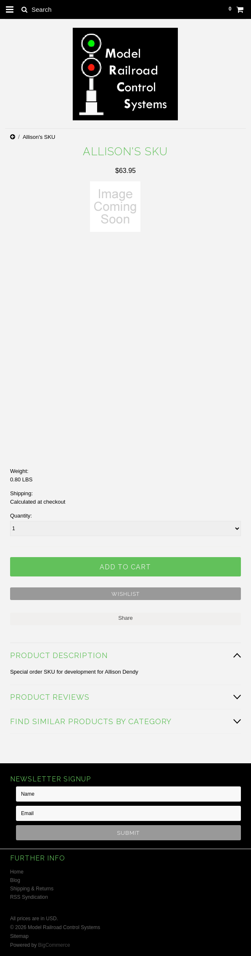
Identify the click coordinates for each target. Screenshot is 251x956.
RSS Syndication (29, 897)
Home (17, 872)
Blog (15, 880)
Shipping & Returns (31, 889)
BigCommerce (54, 945)
